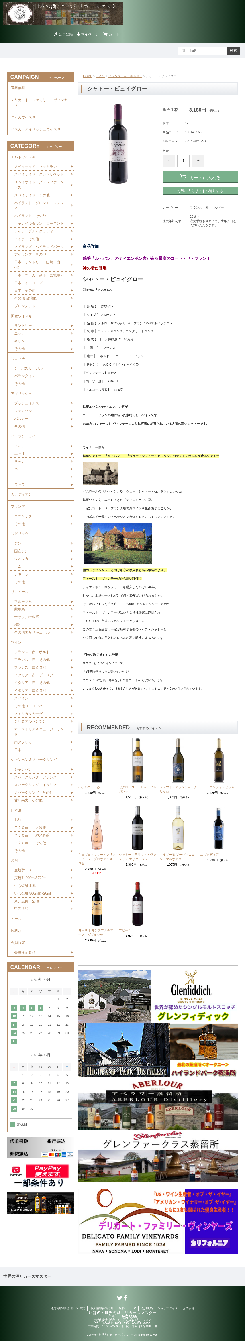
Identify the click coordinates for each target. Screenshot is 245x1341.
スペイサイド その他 (32, 196)
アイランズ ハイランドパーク (39, 248)
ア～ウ (19, 449)
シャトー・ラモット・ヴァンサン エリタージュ (137, 857)
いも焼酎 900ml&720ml (32, 900)
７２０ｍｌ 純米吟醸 (32, 841)
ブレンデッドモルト (30, 308)
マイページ (90, 34)
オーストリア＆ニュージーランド (39, 736)
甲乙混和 (21, 915)
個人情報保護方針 (102, 1308)
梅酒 (17, 629)
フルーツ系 (23, 606)
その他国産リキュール (32, 637)
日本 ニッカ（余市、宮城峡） (39, 277)
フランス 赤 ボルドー (125, 76)
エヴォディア (209, 854)
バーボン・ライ (23, 439)
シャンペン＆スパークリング (34, 765)
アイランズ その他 (30, 256)
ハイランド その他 (30, 217)
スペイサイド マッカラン (35, 167)
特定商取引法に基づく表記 (68, 1308)
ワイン (100, 76)
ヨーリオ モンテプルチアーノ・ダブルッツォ (95, 933)
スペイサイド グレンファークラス (39, 185)
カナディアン (21, 498)
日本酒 (16, 816)
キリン (19, 343)
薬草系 (19, 613)
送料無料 (18, 88)
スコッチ (18, 361)
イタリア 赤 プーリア (33, 680)
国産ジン (21, 555)
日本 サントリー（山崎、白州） (37, 266)
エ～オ (19, 457)
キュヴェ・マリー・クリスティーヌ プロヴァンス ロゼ (97, 859)
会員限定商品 (24, 959)
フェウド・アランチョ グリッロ (178, 789)
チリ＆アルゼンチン (30, 726)
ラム (17, 570)
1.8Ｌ (18, 825)
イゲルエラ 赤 (89, 787)
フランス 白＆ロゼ (30, 672)
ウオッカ (21, 563)
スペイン (21, 703)
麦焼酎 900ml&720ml (30, 884)
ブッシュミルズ (26, 406)
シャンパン (23, 775)
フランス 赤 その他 (32, 664)
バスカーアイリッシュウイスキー (37, 130)
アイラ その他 (26, 240)
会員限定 (18, 949)
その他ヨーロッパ (28, 711)
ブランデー (20, 510)
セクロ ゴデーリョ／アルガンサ (137, 789)
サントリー (23, 327)
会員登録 (66, 34)
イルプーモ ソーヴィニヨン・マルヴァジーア (177, 857)
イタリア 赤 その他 (32, 687)
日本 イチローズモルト (33, 284)
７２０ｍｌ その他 (30, 849)
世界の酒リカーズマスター (27, 1276)
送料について (127, 1308)
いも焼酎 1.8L (25, 892)
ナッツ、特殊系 (26, 621)
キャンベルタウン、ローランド (39, 225)
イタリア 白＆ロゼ (30, 695)
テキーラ (21, 578)
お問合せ (188, 1308)
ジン (17, 547)
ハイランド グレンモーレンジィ (39, 206)
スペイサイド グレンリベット (39, 175)
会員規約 (147, 1308)
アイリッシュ (21, 396)
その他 (19, 351)
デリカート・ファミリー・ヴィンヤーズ (39, 102)
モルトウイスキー (25, 158)
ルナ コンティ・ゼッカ (217, 787)
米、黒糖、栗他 (26, 907)
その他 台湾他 (25, 300)
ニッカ (19, 335)
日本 (17, 755)
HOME (87, 76)
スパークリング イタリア (35, 790)
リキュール (20, 596)
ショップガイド (167, 1308)
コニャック (23, 520)
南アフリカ (23, 747)
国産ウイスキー (23, 318)
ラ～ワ (19, 488)
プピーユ (125, 930)
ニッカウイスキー (25, 118)
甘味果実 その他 (28, 806)
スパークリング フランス (35, 782)
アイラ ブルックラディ (33, 232)
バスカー (21, 421)
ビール (16, 925)
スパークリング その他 (33, 798)
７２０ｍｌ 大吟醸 (30, 833)
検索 (233, 50)
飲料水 (16, 937)
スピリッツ (20, 537)
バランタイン (24, 378)
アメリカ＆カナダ (28, 719)
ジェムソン (23, 413)
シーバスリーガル (28, 370)
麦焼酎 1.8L (23, 876)
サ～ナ (19, 464)
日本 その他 (24, 292)
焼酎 (14, 866)
